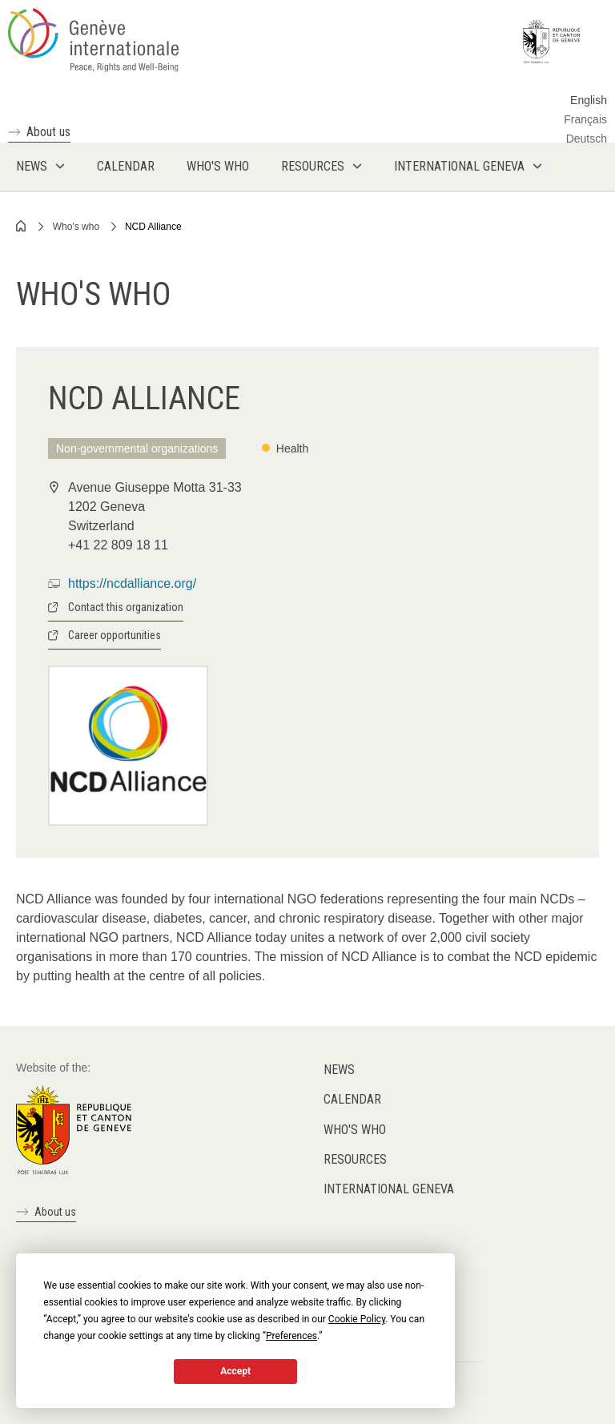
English (588, 100)
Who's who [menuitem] (218, 166)
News (339, 1069)
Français (585, 119)
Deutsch (586, 138)
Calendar (352, 1099)
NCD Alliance (153, 226)
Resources (355, 1159)
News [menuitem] (31, 166)
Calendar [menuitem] (126, 166)
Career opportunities (114, 635)
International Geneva (389, 1189)
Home (21, 225)
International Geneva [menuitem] (459, 166)
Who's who (76, 226)
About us (48, 131)
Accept (235, 1371)
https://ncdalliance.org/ (132, 583)
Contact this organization (125, 607)
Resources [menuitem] (312, 166)
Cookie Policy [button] (356, 1319)
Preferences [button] (291, 1336)
